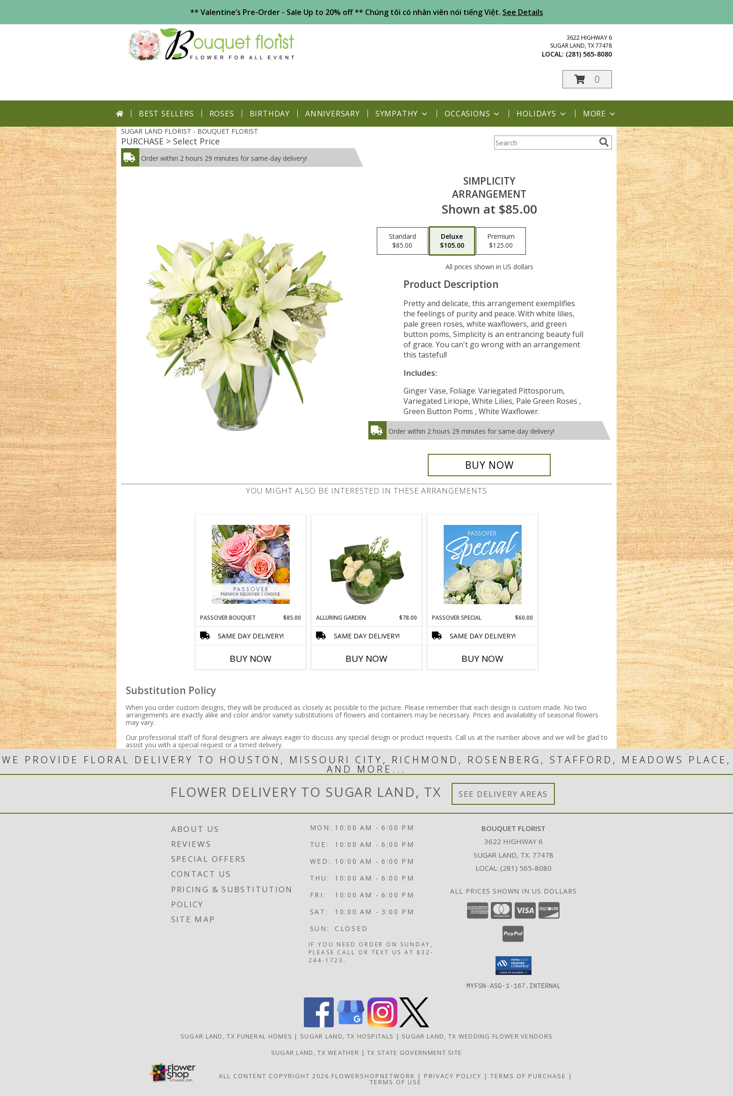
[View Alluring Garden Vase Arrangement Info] (367, 564)
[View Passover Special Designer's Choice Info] (483, 564)
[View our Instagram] (382, 1024)
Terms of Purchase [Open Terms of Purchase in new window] (528, 1075)
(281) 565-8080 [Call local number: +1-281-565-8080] (589, 54)
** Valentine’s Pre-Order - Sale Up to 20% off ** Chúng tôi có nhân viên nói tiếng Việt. (366, 12)
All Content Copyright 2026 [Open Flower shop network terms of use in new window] (274, 1075)
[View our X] (414, 1024)
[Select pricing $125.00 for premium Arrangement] (500, 241)
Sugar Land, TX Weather (315, 1052)
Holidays (542, 113)
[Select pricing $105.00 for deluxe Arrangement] (452, 241)
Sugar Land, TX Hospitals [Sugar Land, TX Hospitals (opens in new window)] (347, 1036)
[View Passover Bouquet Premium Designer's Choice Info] (251, 564)
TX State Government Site (414, 1052)
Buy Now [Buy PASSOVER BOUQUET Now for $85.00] (251, 658)
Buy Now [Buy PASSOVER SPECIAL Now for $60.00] (482, 658)
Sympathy (402, 113)
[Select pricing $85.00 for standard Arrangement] (402, 241)
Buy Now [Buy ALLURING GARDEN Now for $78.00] (366, 658)
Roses (221, 113)
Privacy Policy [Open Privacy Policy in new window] (452, 1075)
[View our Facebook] (319, 1024)
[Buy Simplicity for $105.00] (489, 465)
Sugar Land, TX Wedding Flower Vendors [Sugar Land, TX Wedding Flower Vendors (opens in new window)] (477, 1036)
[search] (603, 142)
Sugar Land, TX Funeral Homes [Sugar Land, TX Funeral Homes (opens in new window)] (236, 1036)
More (600, 113)
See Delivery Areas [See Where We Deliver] (503, 793)
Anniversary (332, 113)
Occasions (473, 113)
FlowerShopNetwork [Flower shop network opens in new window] (373, 1075)
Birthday (270, 113)
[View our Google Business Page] (351, 1024)
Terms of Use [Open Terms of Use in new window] (396, 1081)
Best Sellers (166, 113)
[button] (587, 79)
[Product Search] (545, 142)
